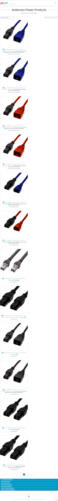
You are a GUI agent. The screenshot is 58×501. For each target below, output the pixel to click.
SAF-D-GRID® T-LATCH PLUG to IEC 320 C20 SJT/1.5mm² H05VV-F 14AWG (14, 89)
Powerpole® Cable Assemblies (8, 489)
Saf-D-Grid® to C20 (5, 483)
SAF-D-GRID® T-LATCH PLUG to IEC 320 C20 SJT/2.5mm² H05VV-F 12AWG (14, 51)
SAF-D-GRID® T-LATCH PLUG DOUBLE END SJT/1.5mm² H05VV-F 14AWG (14, 466)
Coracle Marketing (40, 499)
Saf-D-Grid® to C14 (5, 481)
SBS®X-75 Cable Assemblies (7, 488)
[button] (55, 2)
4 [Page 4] (31, 474)
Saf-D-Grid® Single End (6, 486)
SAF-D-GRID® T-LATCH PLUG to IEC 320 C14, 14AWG (13, 203)
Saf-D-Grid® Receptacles (7, 479)
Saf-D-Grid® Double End (6, 484)
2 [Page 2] (26, 474)
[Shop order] (7, 17)
